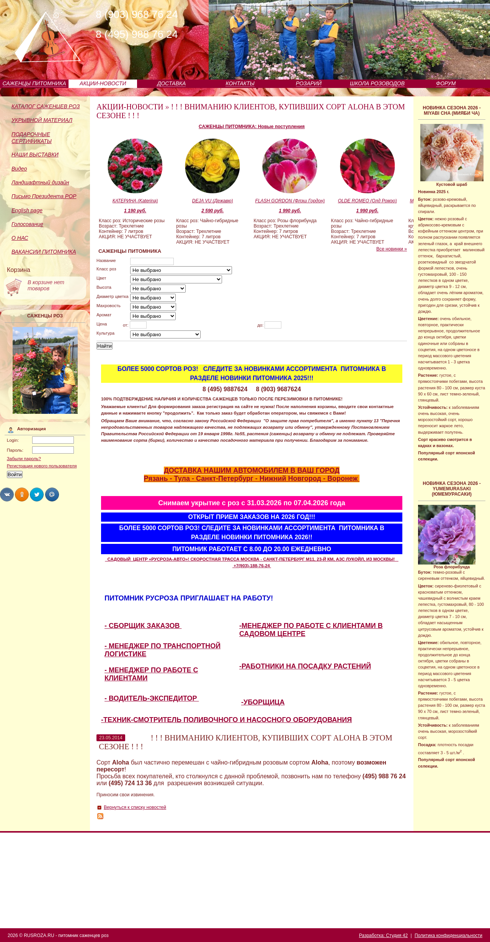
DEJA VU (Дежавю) (212, 200)
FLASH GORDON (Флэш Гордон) (290, 200)
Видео (19, 169)
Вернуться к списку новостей (135, 807)
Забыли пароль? (24, 458)
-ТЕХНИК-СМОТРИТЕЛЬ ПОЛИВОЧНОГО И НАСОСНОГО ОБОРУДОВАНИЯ (226, 720)
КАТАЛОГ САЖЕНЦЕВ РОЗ (45, 106)
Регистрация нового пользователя (42, 466)
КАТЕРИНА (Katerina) (135, 200)
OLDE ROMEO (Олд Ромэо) (367, 200)
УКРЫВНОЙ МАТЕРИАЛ (41, 120)
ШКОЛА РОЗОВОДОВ (377, 83)
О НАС (19, 238)
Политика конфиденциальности (448, 935)
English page (26, 210)
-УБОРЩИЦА (263, 702)
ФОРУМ (446, 83)
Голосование (27, 224)
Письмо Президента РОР (43, 196)
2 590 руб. (212, 210)
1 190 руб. (135, 210)
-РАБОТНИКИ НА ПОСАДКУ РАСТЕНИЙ (305, 666)
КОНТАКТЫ (240, 83)
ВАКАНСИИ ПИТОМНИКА (43, 252)
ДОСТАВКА (171, 83)
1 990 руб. (290, 210)
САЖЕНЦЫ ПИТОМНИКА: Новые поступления (252, 126)
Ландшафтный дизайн (40, 182)
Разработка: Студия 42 (383, 935)
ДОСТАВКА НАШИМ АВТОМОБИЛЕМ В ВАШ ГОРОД (252, 470)
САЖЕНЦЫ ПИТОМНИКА (34, 83)
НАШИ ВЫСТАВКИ (35, 154)
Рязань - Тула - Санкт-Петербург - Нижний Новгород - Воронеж (252, 478)
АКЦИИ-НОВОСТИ (103, 83)
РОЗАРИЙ (309, 83)
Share (7, 494)
